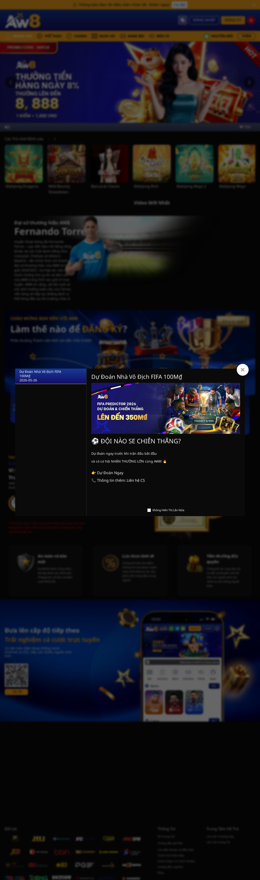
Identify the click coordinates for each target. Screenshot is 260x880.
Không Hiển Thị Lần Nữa (168, 510)
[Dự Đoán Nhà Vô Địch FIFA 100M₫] (50, 376)
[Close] (243, 370)
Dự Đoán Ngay (110, 473)
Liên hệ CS (136, 480)
